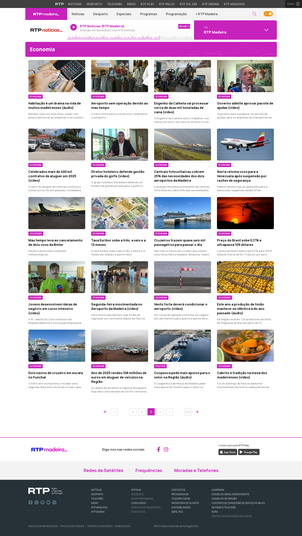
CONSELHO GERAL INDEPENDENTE (230, 494)
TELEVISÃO (97, 498)
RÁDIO (94, 503)
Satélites (177, 511)
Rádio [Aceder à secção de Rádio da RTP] (131, 4)
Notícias (78, 14)
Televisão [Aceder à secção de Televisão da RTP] (114, 4)
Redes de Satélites (103, 470)
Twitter (36, 502)
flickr (54, 502)
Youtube (48, 502)
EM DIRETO (137, 494)
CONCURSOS (138, 503)
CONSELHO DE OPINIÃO (224, 498)
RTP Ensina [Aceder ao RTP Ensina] (210, 4)
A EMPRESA (218, 490)
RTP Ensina (97, 511)
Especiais (124, 14)
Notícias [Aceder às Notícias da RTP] (75, 4)
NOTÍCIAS (96, 490)
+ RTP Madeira (207, 14)
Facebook (30, 502)
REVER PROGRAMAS (142, 498)
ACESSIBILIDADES (180, 507)
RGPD (215, 511)
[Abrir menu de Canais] (235, 30)
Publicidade (122, 526)
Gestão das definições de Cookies (232, 516)
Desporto (100, 14)
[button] (254, 14)
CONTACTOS (178, 490)
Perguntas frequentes (145, 507)
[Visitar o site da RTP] (59, 4)
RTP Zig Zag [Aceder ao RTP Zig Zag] (188, 4)
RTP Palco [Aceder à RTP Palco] (167, 4)
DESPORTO (97, 494)
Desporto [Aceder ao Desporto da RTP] (94, 4)
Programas (148, 14)
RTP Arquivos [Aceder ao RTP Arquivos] (234, 4)
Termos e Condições (99, 526)
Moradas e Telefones (196, 470)
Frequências (148, 470)
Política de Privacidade (42, 526)
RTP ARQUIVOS (99, 507)
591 (187, 412)
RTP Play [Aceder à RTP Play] (147, 4)
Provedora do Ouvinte (185, 503)
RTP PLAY (136, 490)
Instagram (42, 502)
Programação (176, 14)
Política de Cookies (72, 526)
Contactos (138, 511)
